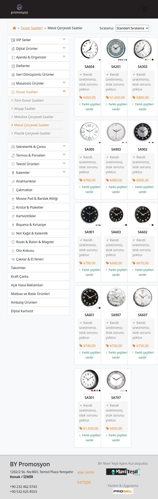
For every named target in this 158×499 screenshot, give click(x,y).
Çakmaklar (22, 190)
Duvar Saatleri (32, 28)
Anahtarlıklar (23, 181)
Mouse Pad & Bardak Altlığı (34, 198)
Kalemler (38, 172)
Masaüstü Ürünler (38, 83)
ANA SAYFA (85, 472)
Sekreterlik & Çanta (38, 146)
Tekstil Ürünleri (38, 163)
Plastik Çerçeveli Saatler (31, 133)
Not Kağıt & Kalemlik (29, 233)
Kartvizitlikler (23, 216)
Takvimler (18, 268)
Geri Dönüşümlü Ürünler (32, 74)
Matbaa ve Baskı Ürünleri (30, 293)
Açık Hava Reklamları (27, 285)
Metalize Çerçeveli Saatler (32, 117)
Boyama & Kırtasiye (28, 224)
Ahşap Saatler (23, 108)
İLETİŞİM (84, 482)
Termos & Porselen (38, 155)
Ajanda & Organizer (38, 57)
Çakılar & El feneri (27, 259)
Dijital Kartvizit (22, 311)
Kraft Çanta (19, 276)
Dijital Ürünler (38, 48)
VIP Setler (38, 39)
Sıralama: (108, 28)
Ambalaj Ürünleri (24, 302)
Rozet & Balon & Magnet (32, 242)
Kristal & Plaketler (27, 207)
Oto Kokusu (22, 250)
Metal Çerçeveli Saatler (30, 125)
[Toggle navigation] (145, 9)
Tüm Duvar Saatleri (27, 100)
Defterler (20, 66)
